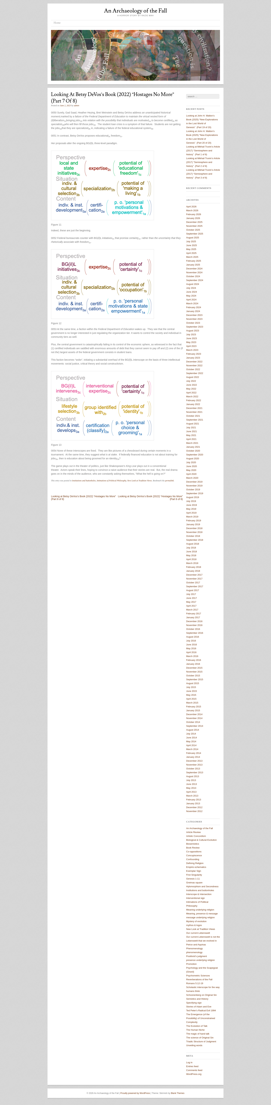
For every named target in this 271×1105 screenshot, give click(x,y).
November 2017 (194, 578)
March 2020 (192, 478)
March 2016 (192, 656)
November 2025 (194, 226)
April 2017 (191, 605)
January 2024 (193, 311)
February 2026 (193, 214)
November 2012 (194, 811)
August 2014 (192, 730)
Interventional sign (195, 898)
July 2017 (191, 594)
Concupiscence (194, 855)
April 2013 (191, 792)
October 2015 (193, 675)
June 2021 (191, 431)
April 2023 (191, 346)
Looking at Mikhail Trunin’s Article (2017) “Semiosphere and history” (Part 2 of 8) (203, 162)
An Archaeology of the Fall (135, 10)
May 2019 (191, 509)
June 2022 (191, 385)
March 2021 (192, 443)
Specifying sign (193, 1002)
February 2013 (193, 799)
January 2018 (193, 571)
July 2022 (191, 381)
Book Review (193, 847)
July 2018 (191, 547)
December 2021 (194, 408)
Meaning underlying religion (200, 909)
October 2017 (193, 582)
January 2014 (193, 757)
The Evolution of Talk (196, 1026)
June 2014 (191, 737)
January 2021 (193, 447)
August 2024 (192, 284)
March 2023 (192, 350)
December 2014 (194, 714)
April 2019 (191, 512)
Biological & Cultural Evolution (201, 840)
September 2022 (194, 373)
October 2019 (193, 489)
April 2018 (191, 559)
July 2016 (191, 640)
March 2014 (192, 749)
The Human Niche (195, 1030)
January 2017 (193, 617)
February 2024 (193, 307)
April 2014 (191, 745)
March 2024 (192, 303)
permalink (169, 480)
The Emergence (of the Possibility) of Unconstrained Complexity (200, 1018)
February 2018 (193, 567)
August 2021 (192, 423)
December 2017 (194, 574)
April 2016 (191, 652)
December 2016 (194, 621)
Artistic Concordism (196, 836)
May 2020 (191, 470)
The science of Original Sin (199, 1037)
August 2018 (192, 543)
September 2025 (194, 233)
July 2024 (191, 288)
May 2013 (191, 788)
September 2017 (194, 586)
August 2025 (192, 237)
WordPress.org (193, 1074)
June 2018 (191, 551)
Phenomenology (194, 948)
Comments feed (194, 1070)
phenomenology (194, 952)
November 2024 (194, 272)
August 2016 (192, 636)
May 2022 (191, 388)
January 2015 (193, 710)
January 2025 (193, 264)
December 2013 (194, 761)
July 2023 (191, 334)
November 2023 (194, 319)
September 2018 (194, 540)
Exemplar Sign (193, 871)
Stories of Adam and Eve (198, 1006)
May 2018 (191, 555)
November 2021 (194, 412)
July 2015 (191, 687)
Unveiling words (194, 1045)
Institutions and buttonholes (84, 480)
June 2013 (191, 784)
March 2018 (192, 563)
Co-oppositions (193, 851)
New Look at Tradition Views (139, 480)
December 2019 (194, 481)
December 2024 (194, 268)
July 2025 (191, 241)
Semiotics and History (197, 999)
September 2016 (194, 633)
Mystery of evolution (196, 921)
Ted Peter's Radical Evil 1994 (201, 1010)
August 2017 (192, 590)
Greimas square (194, 882)
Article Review (193, 832)
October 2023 (193, 323)
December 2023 (194, 315)
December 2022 (194, 361)
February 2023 (193, 354)
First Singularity (194, 874)
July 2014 (191, 733)
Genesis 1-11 (193, 878)
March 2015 (192, 702)
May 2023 (191, 342)
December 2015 (194, 667)
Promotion (191, 964)
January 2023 (193, 357)
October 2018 (193, 536)
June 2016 (191, 644)
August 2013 (192, 776)
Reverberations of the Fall (199, 979)
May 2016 (191, 648)
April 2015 (191, 698)
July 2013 (191, 780)
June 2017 (191, 598)
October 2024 (193, 276)
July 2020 (191, 462)
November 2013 (194, 764)
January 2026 (193, 218)
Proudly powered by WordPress (135, 1093)
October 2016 (193, 629)
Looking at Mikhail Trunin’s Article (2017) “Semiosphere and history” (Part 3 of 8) (203, 174)
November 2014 (194, 718)
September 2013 (194, 772)
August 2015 (192, 683)
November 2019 (194, 485)
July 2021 (191, 427)
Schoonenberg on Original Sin (201, 995)
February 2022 (193, 400)
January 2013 (193, 803)
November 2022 (194, 365)
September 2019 (194, 493)
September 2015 (194, 679)
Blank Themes (177, 1093)
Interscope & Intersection (199, 894)
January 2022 (193, 404)
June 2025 (191, 245)
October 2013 (193, 768)
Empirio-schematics (196, 867)
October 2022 (193, 369)
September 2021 (194, 419)
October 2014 (193, 722)
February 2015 (193, 706)
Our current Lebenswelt (198, 933)
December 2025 (194, 222)
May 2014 (191, 741)
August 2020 (192, 458)
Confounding (192, 859)
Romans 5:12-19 (194, 983)
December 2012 (194, 807)
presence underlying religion (200, 960)
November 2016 (194, 625)
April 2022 (191, 392)
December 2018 (194, 528)
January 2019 (193, 524)
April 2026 (191, 206)
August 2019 (192, 497)
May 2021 (191, 435)
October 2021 (193, 416)
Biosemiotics (192, 843)
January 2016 (193, 664)
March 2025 (192, 257)
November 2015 (194, 671)
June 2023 (191, 338)
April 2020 (191, 474)
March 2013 (192, 795)
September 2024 (194, 280)
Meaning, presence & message (202, 913)
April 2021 (191, 439)
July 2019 (191, 501)
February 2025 (193, 261)
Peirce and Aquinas (196, 944)
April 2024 (191, 299)
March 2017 (192, 609)
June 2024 (191, 292)
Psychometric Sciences (198, 975)
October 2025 (193, 230)
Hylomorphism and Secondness (202, 886)
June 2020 (191, 466)
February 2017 (193, 613)
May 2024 (191, 295)
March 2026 (192, 210)
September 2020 (194, 454)
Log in (189, 1062)
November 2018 (194, 532)
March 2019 (192, 516)
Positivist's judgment (196, 956)
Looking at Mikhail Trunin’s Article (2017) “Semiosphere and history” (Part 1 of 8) (203, 150)
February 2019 (193, 520)
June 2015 (191, 691)
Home (57, 22)
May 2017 (191, 602)
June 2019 (191, 505)
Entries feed (192, 1066)
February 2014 (193, 753)
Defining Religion (194, 863)
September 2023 (194, 326)
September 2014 (194, 726)
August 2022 (192, 377)
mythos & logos (194, 925)
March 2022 (192, 396)
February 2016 (193, 660)
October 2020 (193, 450)
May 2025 (191, 249)
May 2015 (191, 695)
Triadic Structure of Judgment (201, 1041)
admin (76, 105)
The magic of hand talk (197, 1033)
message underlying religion (200, 917)
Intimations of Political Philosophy (111, 480)
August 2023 (192, 330)
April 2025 (191, 253)
